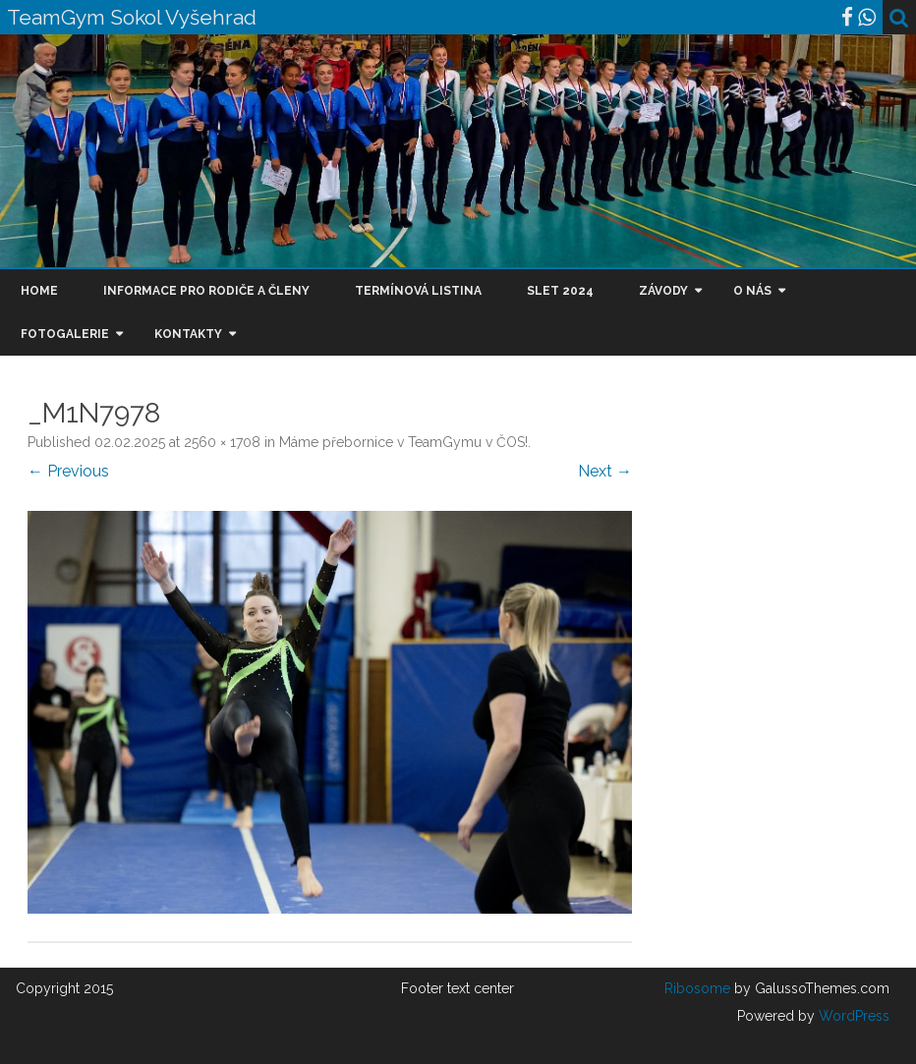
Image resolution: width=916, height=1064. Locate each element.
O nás (752, 291)
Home (39, 291)
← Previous (68, 471)
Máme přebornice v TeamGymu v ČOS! (403, 442)
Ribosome (697, 988)
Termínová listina (418, 291)
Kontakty (188, 334)
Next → (605, 471)
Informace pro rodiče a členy (206, 291)
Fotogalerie (65, 334)
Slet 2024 (560, 291)
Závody (663, 291)
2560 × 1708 (222, 442)
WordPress (852, 1016)
